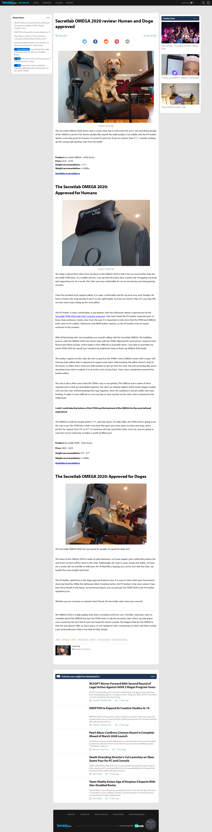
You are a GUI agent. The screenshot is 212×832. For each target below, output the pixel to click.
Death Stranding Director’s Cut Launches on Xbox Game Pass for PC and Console (31, 44)
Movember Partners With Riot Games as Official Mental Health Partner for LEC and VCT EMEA (31, 68)
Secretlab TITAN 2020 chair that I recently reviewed (80, 316)
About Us (71, 814)
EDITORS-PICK (65, 640)
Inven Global (9, 2)
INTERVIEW (47, 2)
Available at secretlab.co (67, 173)
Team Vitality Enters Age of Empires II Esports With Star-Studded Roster (31, 52)
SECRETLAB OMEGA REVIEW (119, 640)
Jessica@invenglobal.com (82, 649)
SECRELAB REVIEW (82, 640)
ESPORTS (73, 640)
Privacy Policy (118, 814)
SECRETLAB (92, 640)
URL (127, 41)
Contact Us (84, 814)
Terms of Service (101, 814)
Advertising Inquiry (137, 814)
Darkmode (186, 3)
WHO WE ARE (23, 2)
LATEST (36, 2)
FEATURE (69, 2)
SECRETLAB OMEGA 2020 (103, 640)
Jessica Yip (76, 646)
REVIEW (58, 640)
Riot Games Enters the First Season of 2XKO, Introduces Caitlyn (32, 60)
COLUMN (58, 2)
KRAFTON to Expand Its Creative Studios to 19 (32, 32)
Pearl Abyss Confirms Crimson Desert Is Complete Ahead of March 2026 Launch (30, 37)
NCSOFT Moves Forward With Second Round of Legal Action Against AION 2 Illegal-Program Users (31, 25)
